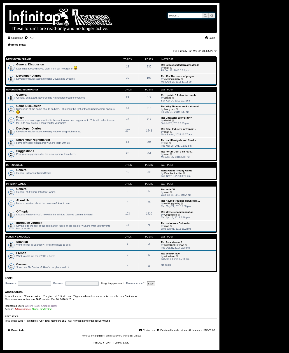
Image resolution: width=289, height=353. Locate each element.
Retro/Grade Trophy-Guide (176, 170)
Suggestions (25, 151)
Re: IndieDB (168, 189)
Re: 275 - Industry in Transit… (178, 129)
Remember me (136, 283)
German (22, 264)
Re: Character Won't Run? (176, 117)
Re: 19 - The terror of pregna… (179, 76)
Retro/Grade (14, 165)
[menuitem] (28, 38)
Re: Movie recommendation (177, 212)
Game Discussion (28, 106)
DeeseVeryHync (100, 320)
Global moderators (42, 309)
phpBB (98, 335)
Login (8, 278)
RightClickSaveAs (174, 245)
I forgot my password (112, 283)
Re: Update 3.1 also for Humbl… (180, 95)
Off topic (22, 211)
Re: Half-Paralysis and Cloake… (179, 140)
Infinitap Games (16, 184)
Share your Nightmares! (33, 139)
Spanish (22, 241)
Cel (166, 143)
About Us (23, 200)
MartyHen (169, 109)
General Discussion (30, 64)
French (21, 253)
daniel (167, 98)
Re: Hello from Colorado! (175, 223)
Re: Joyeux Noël (170, 253)
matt (166, 67)
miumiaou (169, 256)
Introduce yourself (29, 222)
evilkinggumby (172, 79)
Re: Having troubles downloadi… (180, 200)
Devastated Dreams (18, 59)
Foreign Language (18, 236)
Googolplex (170, 214)
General (21, 94)
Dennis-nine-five (173, 173)
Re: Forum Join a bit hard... (177, 151)
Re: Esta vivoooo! (171, 242)
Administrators (22, 309)
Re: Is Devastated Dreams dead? (180, 65)
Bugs (20, 117)
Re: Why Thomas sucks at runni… (181, 106)
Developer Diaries (28, 75)
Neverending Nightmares (22, 89)
